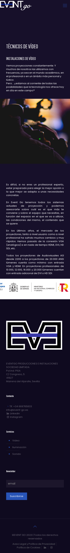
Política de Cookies (28, 547)
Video (16, 440)
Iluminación (19, 447)
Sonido (16, 454)
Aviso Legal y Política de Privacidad (34, 544)
